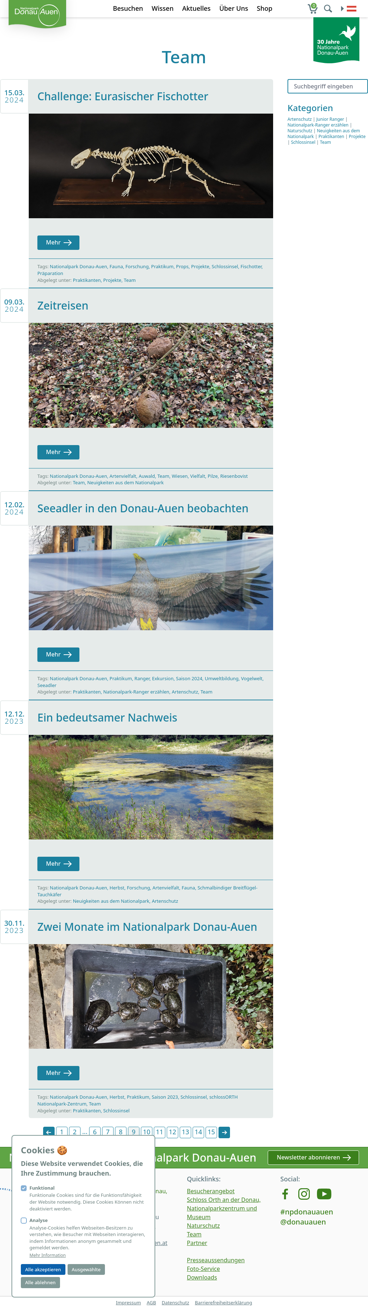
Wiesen (180, 476)
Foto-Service (203, 1269)
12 (172, 1131)
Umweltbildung (222, 678)
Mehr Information (47, 1255)
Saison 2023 (165, 1097)
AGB (151, 1302)
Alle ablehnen (40, 1282)
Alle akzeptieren (43, 1269)
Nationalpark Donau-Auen (78, 266)
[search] (329, 8)
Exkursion (163, 678)
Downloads (202, 1277)
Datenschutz (175, 1302)
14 (198, 1131)
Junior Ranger (330, 119)
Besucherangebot (211, 1191)
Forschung (137, 266)
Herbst (117, 887)
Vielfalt (197, 476)
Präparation (50, 273)
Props (182, 266)
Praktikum (162, 266)
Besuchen (128, 8)
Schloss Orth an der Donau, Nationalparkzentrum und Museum (224, 1208)
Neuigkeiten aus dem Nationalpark (125, 482)
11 (160, 1131)
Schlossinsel (225, 266)
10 (147, 1131)
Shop (264, 8)
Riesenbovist (234, 476)
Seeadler (46, 685)
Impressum (128, 1302)
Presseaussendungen (216, 1260)
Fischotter (250, 266)
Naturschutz (300, 131)
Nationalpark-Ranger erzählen (136, 691)
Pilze (213, 476)
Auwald (147, 476)
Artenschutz (185, 691)
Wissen (163, 8)
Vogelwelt (252, 678)
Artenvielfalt (123, 476)
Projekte (200, 266)
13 (185, 1131)
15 (211, 1131)
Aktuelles (196, 8)
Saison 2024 (189, 678)
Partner (197, 1243)
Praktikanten (87, 280)
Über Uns (233, 8)
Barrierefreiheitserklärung (223, 1302)
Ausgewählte (86, 1269)
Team (130, 280)
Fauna (116, 266)
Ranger (142, 678)
